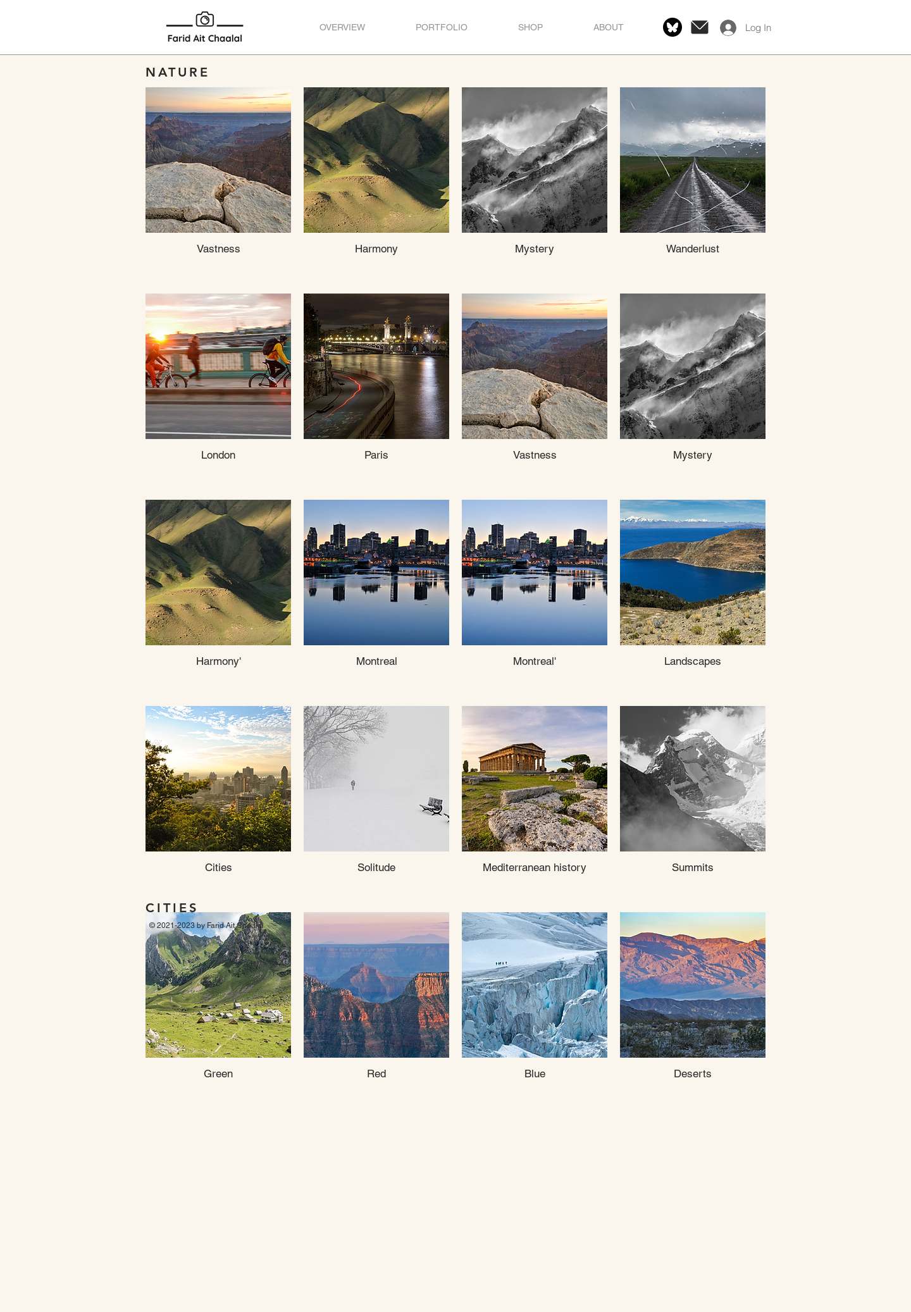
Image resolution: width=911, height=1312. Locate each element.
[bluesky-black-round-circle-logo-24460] (672, 27)
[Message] (699, 27)
